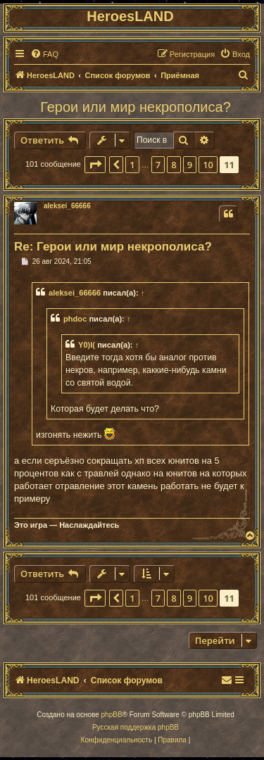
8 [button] (173, 164)
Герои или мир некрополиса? (135, 107)
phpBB (111, 714)
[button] (95, 164)
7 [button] (158, 164)
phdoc (75, 319)
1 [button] (132, 164)
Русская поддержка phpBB (135, 727)
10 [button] (208, 164)
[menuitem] (44, 54)
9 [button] (189, 164)
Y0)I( (86, 345)
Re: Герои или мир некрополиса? (113, 246)
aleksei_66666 (67, 206)
